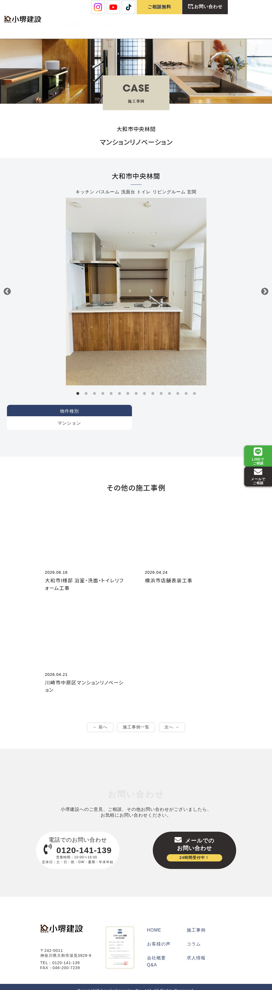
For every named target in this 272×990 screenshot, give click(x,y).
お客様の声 (102, 23)
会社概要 (156, 950)
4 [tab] (103, 385)
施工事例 (196, 922)
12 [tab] (169, 385)
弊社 (26, 23)
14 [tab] (186, 385)
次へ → (172, 719)
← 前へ (100, 719)
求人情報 (177, 23)
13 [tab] (178, 385)
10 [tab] (153, 385)
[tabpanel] (136, 283)
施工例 (64, 23)
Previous (7, 283)
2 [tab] (86, 385)
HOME (154, 922)
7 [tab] (128, 385)
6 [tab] (119, 385)
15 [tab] (194, 385)
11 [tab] (161, 385)
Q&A (215, 22)
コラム (194, 936)
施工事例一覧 (136, 719)
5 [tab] (111, 385)
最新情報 (139, 23)
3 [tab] (94, 385)
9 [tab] (144, 385)
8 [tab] (136, 385)
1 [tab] (78, 385)
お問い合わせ (205, 7)
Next (265, 283)
